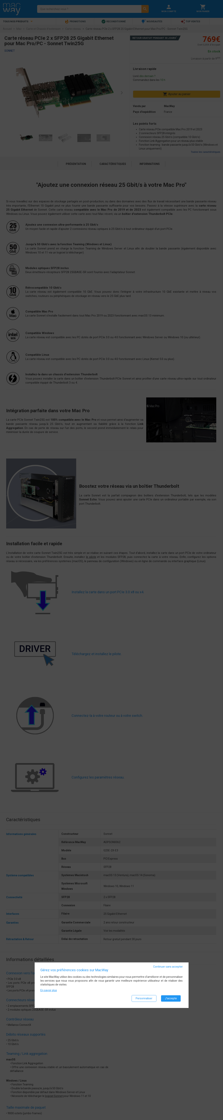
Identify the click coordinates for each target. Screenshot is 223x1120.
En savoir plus (48, 990)
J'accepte (171, 998)
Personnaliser (144, 998)
